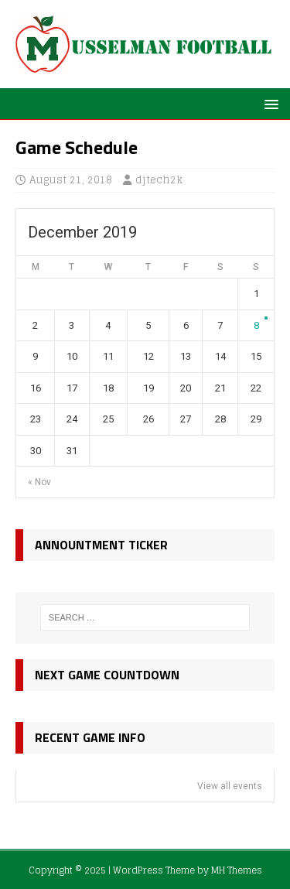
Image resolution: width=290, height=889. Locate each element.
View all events (229, 786)
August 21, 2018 (70, 180)
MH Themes (236, 870)
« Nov (39, 482)
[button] (268, 103)
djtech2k (159, 180)
